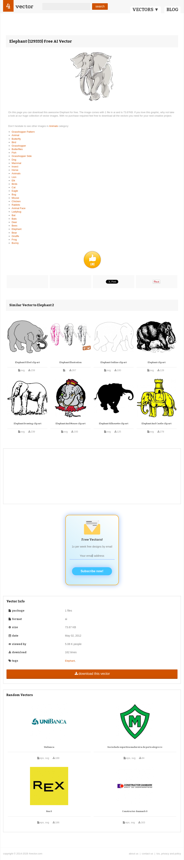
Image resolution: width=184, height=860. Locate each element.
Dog (14, 159)
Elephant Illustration (70, 362)
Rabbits (16, 204)
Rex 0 (49, 811)
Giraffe (15, 236)
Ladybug (16, 211)
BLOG (172, 9)
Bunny (15, 243)
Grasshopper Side (22, 156)
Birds (14, 184)
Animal (15, 135)
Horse (15, 170)
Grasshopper (19, 145)
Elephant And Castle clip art (156, 423)
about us (133, 853)
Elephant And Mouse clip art (70, 423)
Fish (14, 152)
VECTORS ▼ (145, 9)
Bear (14, 232)
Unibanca (49, 747)
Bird (14, 142)
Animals (54, 126)
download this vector (92, 674)
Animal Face (18, 208)
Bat (13, 215)
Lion (14, 177)
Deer (14, 222)
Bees (14, 225)
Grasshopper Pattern (23, 131)
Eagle (15, 190)
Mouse (15, 197)
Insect (15, 166)
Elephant (16, 229)
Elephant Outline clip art (114, 362)
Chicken (16, 201)
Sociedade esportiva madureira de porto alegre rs (134, 747)
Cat (13, 187)
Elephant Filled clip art (27, 362)
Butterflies (17, 149)
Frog (14, 239)
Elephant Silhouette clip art (113, 423)
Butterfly (16, 138)
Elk (13, 180)
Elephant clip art (156, 362)
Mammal (16, 163)
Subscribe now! (92, 571)
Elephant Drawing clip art (27, 423)
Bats (14, 218)
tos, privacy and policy (168, 853)
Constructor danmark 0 (135, 811)
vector (24, 6)
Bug (14, 194)
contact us (147, 853)
